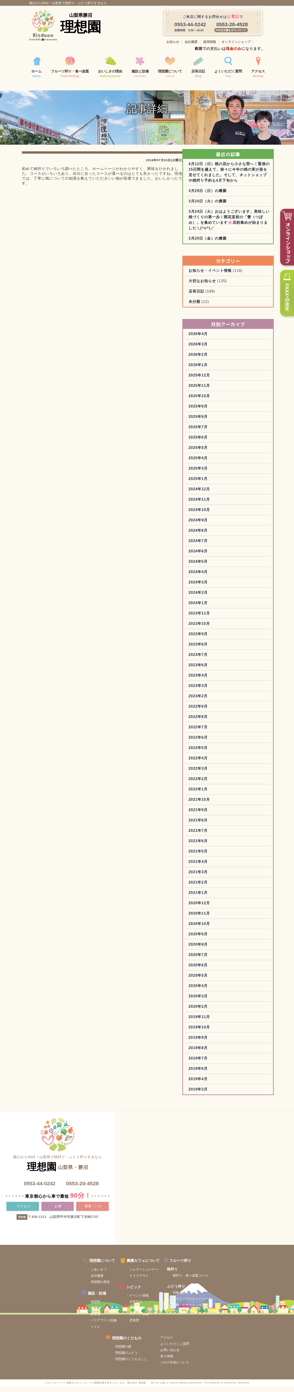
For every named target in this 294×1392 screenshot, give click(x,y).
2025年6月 (223, 474)
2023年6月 (223, 701)
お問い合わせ (244, 1299)
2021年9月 (223, 846)
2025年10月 (224, 432)
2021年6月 (223, 877)
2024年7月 (223, 577)
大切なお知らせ (227, 317)
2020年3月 (223, 1033)
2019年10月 (224, 1064)
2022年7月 (223, 764)
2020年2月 (223, 1043)
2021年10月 (224, 836)
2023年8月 (223, 681)
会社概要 (191, 42)
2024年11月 (224, 536)
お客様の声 (90, 1335)
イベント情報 (92, 1322)
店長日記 (198, 67)
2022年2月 (223, 815)
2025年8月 (223, 453)
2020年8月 (223, 981)
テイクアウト (92, 1303)
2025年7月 (223, 463)
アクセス (258, 67)
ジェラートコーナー (96, 1296)
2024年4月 (223, 608)
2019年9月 (223, 1074)
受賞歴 (87, 1347)
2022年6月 (223, 774)
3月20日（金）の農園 (232, 275)
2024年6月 (223, 588)
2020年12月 (224, 939)
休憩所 (44, 1329)
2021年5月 (223, 888)
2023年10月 (224, 660)
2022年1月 (223, 826)
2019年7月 (223, 1095)
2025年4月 (223, 495)
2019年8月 (223, 1084)
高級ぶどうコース (143, 1319)
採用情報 (209, 42)
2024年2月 (223, 629)
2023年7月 (223, 691)
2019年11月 (224, 1053)
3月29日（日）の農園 (232, 222)
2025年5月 (223, 484)
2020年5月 (223, 1012)
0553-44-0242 (38, 1220)
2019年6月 (223, 1105)
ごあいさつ (48, 1296)
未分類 (219, 338)
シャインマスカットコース (149, 1326)
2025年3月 (223, 505)
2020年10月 (224, 960)
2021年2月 (223, 919)
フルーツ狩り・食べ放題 (70, 67)
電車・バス (93, 1243)
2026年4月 (223, 370)
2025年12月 (224, 412)
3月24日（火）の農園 (232, 232)
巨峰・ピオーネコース (146, 1332)
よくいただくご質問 (248, 1293)
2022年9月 (223, 743)
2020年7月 (223, 991)
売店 (43, 1335)
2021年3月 (223, 908)
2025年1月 (223, 515)
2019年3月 (223, 1126)
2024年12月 (224, 526)
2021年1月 (223, 929)
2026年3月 (223, 381)
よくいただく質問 (228, 67)
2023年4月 (223, 712)
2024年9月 (223, 557)
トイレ (44, 1353)
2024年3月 (223, 619)
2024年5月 (223, 598)
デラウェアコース (143, 1338)
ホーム (36, 67)
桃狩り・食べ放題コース (147, 1302)
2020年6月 (223, 1002)
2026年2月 (223, 391)
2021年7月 (223, 867)
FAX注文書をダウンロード (231, 30)
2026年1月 (223, 401)
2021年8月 (223, 857)
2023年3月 (223, 722)
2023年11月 (224, 650)
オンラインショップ (235, 42)
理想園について (170, 67)
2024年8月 (223, 567)
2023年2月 (223, 733)
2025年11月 (224, 422)
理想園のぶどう (196, 1302)
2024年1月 (223, 639)
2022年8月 (223, 753)
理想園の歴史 (49, 1309)
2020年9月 (223, 971)
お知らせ (172, 42)
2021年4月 (223, 898)
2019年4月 (223, 1115)
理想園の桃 (193, 1296)
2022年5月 (223, 784)
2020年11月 (224, 950)
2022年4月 (223, 795)
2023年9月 (223, 670)
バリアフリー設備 (53, 1347)
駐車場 (44, 1341)
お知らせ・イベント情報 (234, 307)
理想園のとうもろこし (201, 1308)
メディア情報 (92, 1341)
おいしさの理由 (110, 67)
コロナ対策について (248, 1312)
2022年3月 (223, 805)
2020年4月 (223, 1022)
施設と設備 (140, 67)
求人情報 (240, 1306)
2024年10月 (224, 546)
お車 (58, 1243)
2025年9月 (223, 443)
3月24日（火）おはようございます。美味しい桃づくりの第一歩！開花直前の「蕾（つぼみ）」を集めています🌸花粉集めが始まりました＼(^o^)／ (241, 254)
